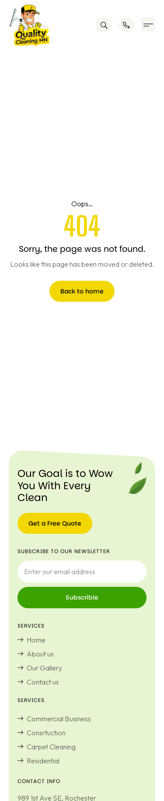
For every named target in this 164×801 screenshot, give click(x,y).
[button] (148, 25)
